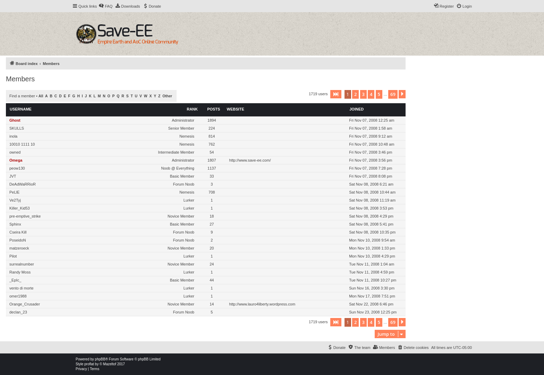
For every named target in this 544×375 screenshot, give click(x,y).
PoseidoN (17, 240)
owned (14, 152)
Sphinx (15, 224)
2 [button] (355, 94)
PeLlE (14, 192)
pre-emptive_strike (25, 216)
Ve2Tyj (15, 200)
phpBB (100, 359)
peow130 (17, 168)
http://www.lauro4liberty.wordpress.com (262, 304)
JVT (12, 176)
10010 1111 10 (22, 144)
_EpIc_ (15, 280)
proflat (89, 364)
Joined (356, 109)
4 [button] (371, 94)
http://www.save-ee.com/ (250, 160)
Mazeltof (109, 364)
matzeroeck (19, 248)
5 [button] (379, 94)
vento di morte (21, 288)
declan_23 (18, 312)
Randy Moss (20, 272)
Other (167, 96)
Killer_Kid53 (19, 208)
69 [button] (393, 94)
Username (21, 109)
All (41, 96)
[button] (335, 94)
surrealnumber (21, 264)
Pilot (13, 256)
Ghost (14, 120)
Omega (15, 160)
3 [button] (363, 94)
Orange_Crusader (24, 304)
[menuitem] (105, 6)
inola (13, 136)
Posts (213, 109)
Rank (192, 109)
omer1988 (18, 296)
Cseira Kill (18, 232)
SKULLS (16, 128)
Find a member (22, 96)
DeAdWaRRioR (22, 184)
